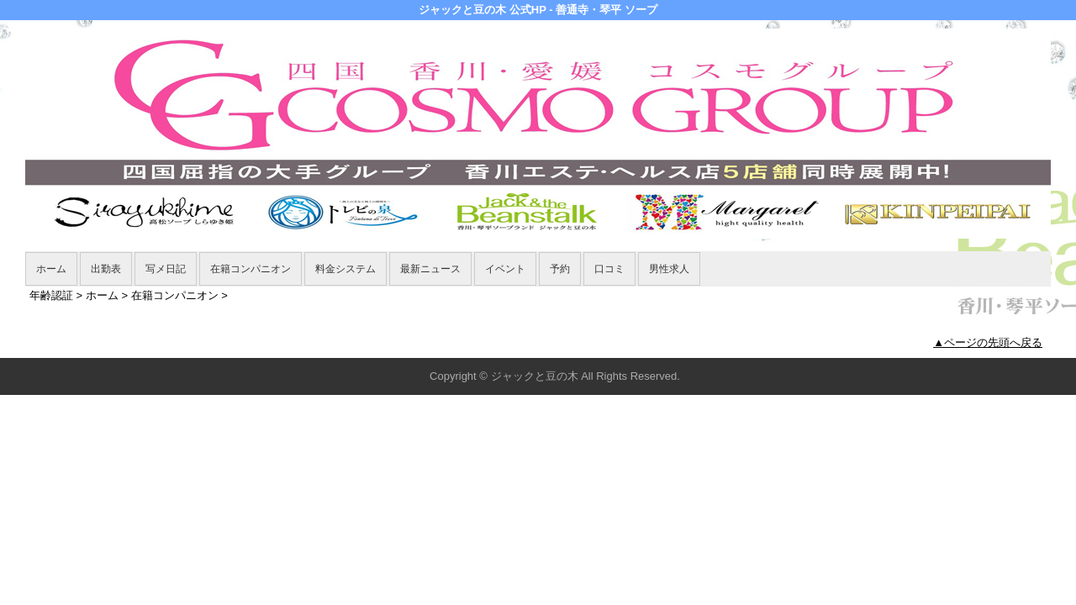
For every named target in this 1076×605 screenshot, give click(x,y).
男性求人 (669, 269)
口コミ (609, 269)
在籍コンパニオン (250, 269)
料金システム (345, 269)
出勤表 (106, 269)
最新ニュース (430, 269)
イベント (505, 269)
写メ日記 (165, 269)
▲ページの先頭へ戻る (987, 342)
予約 (560, 269)
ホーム (51, 269)
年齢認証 (51, 295)
